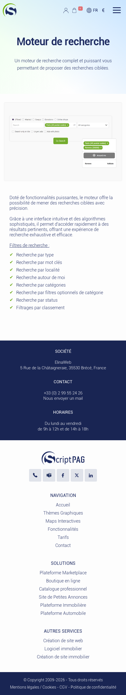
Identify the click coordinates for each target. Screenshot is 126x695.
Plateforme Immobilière (63, 605)
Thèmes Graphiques (63, 513)
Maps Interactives (63, 521)
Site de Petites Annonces (63, 597)
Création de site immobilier (63, 657)
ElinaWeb (63, 362)
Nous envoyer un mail (63, 398)
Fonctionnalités (63, 529)
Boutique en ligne (63, 581)
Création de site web (63, 640)
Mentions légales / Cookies (33, 687)
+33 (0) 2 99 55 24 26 (63, 393)
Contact (63, 545)
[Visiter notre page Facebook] (63, 475)
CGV (63, 687)
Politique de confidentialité (93, 687)
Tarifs (63, 537)
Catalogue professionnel (63, 589)
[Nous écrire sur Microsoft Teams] (49, 475)
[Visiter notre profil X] (77, 475)
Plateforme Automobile (63, 613)
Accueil (63, 505)
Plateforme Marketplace (63, 572)
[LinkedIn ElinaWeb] (91, 475)
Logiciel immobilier (63, 648)
